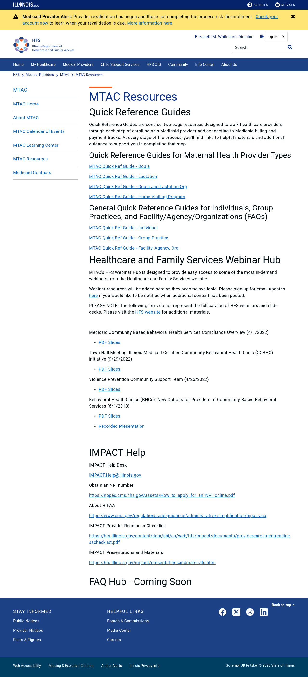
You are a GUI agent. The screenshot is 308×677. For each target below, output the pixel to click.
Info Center (204, 64)
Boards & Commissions (128, 621)
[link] (222, 613)
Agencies (257, 4)
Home (18, 64)
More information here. (150, 23)
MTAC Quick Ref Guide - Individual (123, 227)
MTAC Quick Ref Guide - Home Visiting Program (137, 196)
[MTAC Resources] (89, 75)
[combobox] (276, 36)
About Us (229, 64)
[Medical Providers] (40, 75)
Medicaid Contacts (32, 172)
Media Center (119, 630)
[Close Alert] (293, 17)
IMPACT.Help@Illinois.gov (115, 475)
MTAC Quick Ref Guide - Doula (119, 166)
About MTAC (26, 117)
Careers (114, 640)
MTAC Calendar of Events (38, 131)
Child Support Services (120, 64)
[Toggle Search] (290, 47)
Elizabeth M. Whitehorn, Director (224, 36)
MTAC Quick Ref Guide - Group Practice (128, 237)
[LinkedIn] (264, 613)
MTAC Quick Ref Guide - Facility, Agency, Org (134, 247)
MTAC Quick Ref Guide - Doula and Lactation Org (138, 186)
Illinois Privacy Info (144, 666)
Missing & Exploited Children (71, 666)
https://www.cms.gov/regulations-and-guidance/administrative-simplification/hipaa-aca (177, 515)
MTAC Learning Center (36, 145)
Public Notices (26, 621)
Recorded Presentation (122, 426)
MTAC (20, 90)
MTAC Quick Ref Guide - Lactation (123, 176)
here (93, 295)
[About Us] (240, 63)
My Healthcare (43, 64)
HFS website (147, 312)
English (273, 37)
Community (178, 64)
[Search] (263, 47)
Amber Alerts (111, 666)
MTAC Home (26, 103)
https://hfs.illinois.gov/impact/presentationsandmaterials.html (152, 562)
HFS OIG (154, 64)
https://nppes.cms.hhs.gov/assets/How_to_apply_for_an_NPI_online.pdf (162, 495)
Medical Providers (78, 64)
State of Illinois (283, 665)
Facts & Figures (27, 640)
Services (285, 4)
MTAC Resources (30, 158)
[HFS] (17, 75)
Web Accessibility (27, 666)
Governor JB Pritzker (242, 665)
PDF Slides (109, 342)
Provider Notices (28, 630)
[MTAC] (65, 75)
